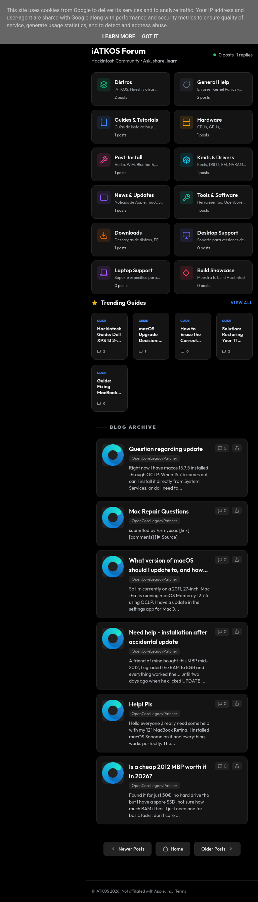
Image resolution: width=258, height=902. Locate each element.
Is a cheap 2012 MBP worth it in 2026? (167, 771)
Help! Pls (141, 704)
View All (242, 302)
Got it (150, 36)
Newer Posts (127, 849)
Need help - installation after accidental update (168, 637)
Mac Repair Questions (159, 511)
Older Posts (217, 849)
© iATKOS (105, 891)
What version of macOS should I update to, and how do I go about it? (166, 566)
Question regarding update (166, 449)
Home (173, 849)
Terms (180, 891)
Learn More (118, 36)
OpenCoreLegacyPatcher (154, 458)
